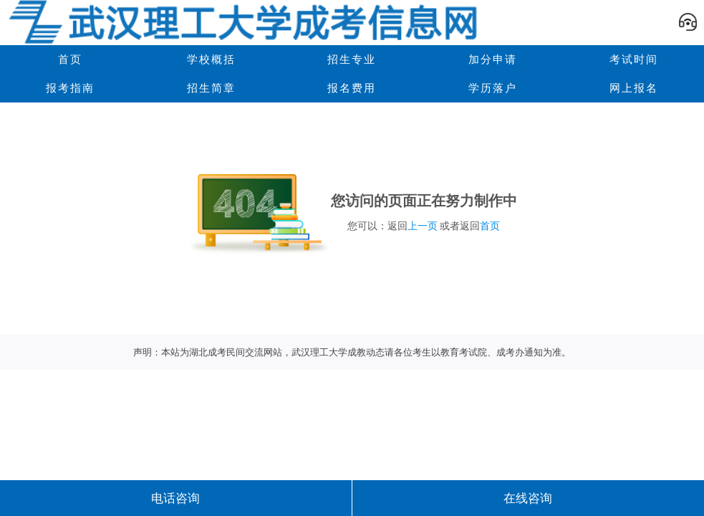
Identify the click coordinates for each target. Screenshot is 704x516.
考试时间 (633, 59)
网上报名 (633, 88)
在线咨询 (527, 498)
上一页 (423, 225)
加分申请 (492, 59)
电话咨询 (175, 498)
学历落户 (492, 88)
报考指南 (70, 88)
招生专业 (351, 59)
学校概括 (211, 59)
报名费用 (351, 88)
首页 (490, 225)
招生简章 (211, 88)
